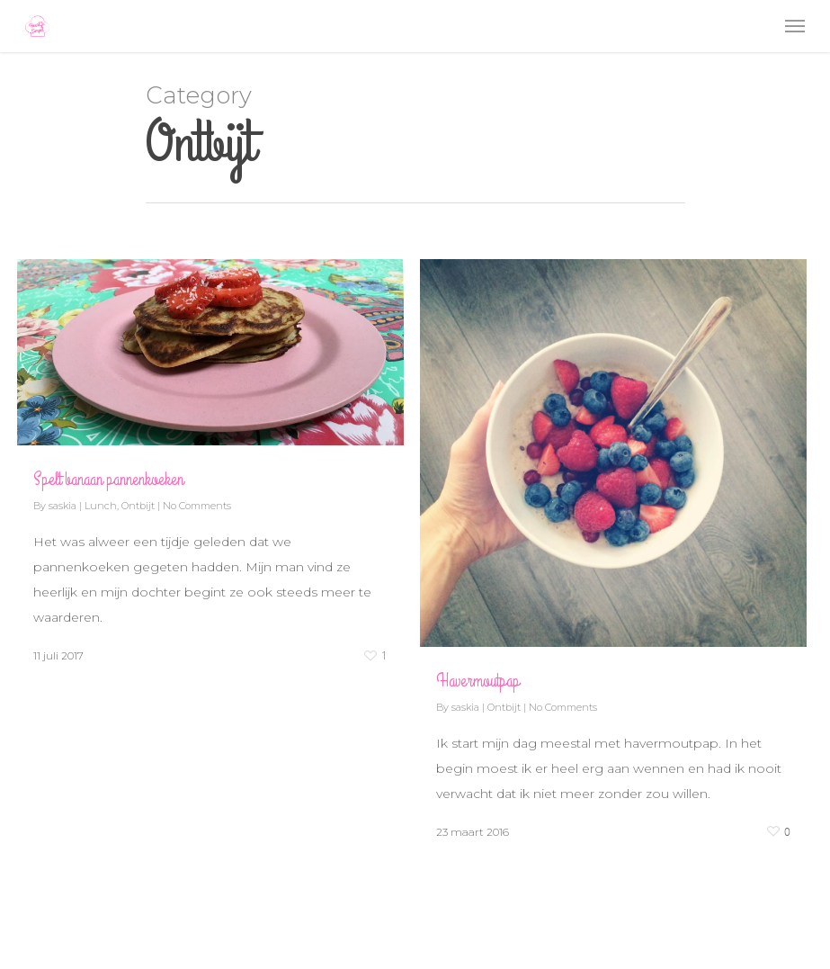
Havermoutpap (478, 680)
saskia (62, 505)
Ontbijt (138, 505)
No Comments (197, 505)
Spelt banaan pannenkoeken (108, 479)
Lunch (101, 505)
